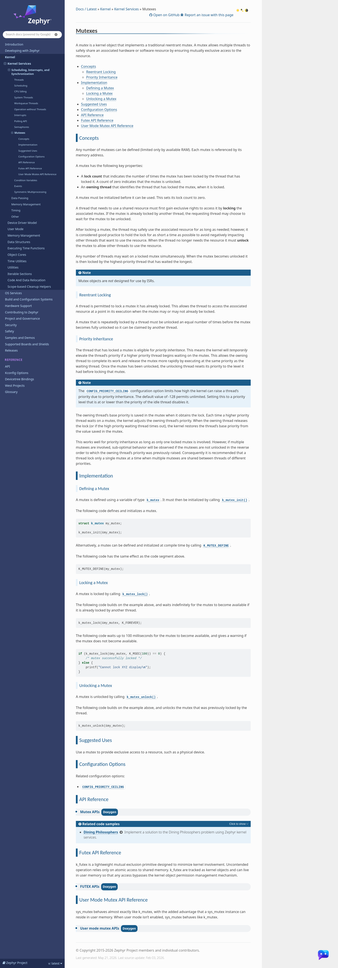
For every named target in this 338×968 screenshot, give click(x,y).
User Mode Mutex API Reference (37, 174)
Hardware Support (18, 306)
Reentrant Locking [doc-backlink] (95, 294)
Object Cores (17, 255)
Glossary (11, 392)
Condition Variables (25, 180)
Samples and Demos (20, 338)
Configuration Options (31, 156)
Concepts (23, 138)
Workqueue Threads (26, 103)
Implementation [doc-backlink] (96, 476)
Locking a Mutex (99, 93)
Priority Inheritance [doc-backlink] (96, 338)
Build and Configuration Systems (29, 299)
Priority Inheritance (101, 77)
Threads (19, 79)
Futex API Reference (30, 168)
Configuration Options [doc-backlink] (102, 764)
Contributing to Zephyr (21, 312)
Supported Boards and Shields (27, 344)
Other (15, 216)
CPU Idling (20, 91)
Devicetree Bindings (19, 379)
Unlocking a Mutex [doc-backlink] (95, 685)
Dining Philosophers (101, 832)
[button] (56, 34)
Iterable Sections (20, 274)
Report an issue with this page (208, 15)
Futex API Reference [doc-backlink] (100, 852)
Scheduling (20, 85)
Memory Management (26, 204)
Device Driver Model (22, 223)
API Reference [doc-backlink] (93, 799)
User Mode (15, 229)
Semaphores (21, 127)
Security (11, 325)
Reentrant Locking (101, 71)
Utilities (13, 267)
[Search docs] (32, 34)
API (7, 366)
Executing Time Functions (26, 248)
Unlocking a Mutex (101, 98)
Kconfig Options (16, 373)
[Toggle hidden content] (239, 824)
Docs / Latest (86, 9)
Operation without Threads (30, 109)
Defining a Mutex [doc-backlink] (94, 488)
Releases (11, 350)
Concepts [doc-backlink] (89, 138)
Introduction (14, 44)
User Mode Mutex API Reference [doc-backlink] (113, 900)
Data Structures (19, 242)
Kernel (8, 57)
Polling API (20, 121)
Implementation (28, 144)
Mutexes (18, 133)
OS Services (13, 293)
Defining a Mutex (100, 88)
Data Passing (19, 198)
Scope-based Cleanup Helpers (29, 286)
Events (18, 186)
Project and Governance (22, 318)
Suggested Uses (27, 150)
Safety (9, 331)
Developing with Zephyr (22, 51)
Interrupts (20, 115)
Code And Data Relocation (26, 280)
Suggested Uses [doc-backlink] (95, 740)
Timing (15, 210)
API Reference (26, 162)
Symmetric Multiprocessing (30, 191)
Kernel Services (17, 63)
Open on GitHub (166, 15)
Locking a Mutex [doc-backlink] (93, 582)
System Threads (23, 97)
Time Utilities (17, 261)
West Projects (15, 385)
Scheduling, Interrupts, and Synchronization (29, 72)
